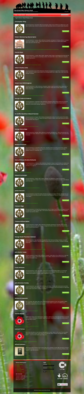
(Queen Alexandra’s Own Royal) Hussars (23, 356)
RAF (31, 249)
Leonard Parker (20, 329)
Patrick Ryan (19, 52)
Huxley (18, 295)
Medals (18, 365)
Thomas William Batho (22, 221)
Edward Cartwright (21, 175)
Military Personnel (20, 369)
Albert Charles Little (21, 68)
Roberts (18, 110)
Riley (27, 34)
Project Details (21, 14)
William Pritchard (20, 144)
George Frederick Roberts (23, 98)
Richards (18, 172)
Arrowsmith (19, 310)
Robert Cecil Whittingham (23, 83)
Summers (41, 356)
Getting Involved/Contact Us (32, 14)
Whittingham (42, 95)
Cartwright (18, 187)
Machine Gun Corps (30, 49)
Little (17, 80)
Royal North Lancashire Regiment (32, 310)
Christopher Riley (20, 21)
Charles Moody (19, 313)
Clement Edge (19, 206)
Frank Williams (19, 267)
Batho (18, 233)
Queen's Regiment (25, 64)
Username (45, 364)
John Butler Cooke (20, 252)
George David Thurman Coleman (25, 237)
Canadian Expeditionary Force (21, 34)
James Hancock (19, 190)
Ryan (40, 64)
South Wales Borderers (36, 187)
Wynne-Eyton (56, 49)
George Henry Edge (21, 129)
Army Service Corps (20, 203)
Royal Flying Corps (32, 34)
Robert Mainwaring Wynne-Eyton (25, 37)
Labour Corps (19, 64)
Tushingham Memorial (33, 341)
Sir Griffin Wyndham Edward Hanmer (26, 114)
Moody (18, 326)
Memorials (18, 341)
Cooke (18, 264)
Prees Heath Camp (20, 372)
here (24, 379)
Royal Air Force (36, 49)
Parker (22, 341)
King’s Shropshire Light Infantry (25, 249)
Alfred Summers (20, 344)
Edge (17, 141)
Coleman (18, 249)
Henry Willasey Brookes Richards (25, 160)
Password (45, 367)
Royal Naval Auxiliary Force (49, 49)
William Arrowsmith (21, 298)
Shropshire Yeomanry (34, 126)
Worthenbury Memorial (47, 356)
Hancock (25, 203)
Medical (18, 366)
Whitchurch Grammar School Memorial (32, 326)
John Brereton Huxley (22, 283)
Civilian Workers (20, 364)
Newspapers (19, 370)
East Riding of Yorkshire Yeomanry (22, 95)
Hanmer (18, 126)
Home (16, 14)
